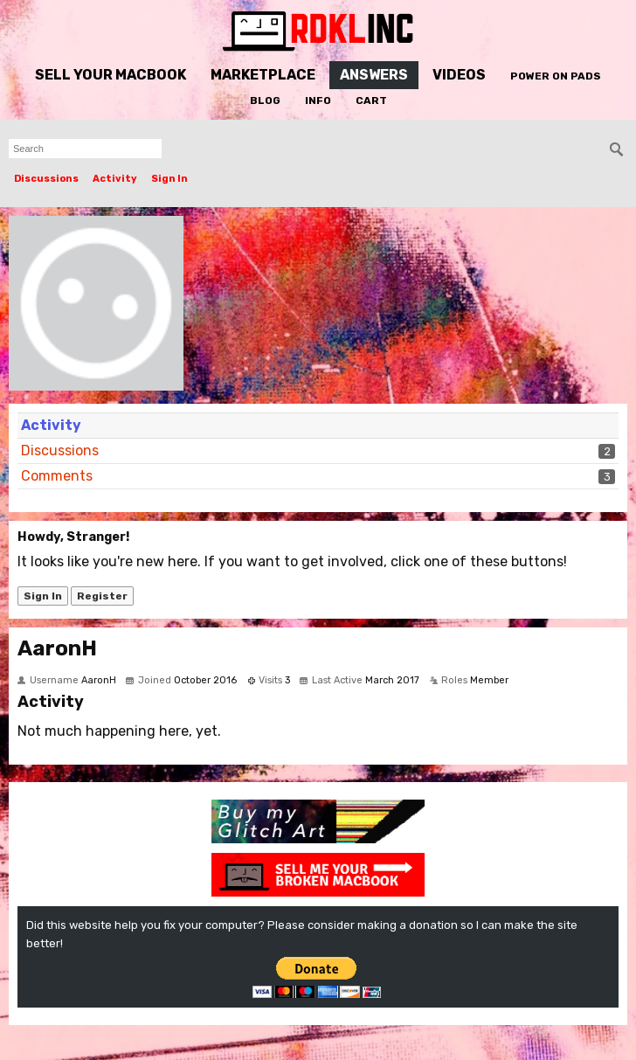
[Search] (617, 149)
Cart (371, 100)
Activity (115, 178)
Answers (374, 74)
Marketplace (263, 74)
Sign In (169, 178)
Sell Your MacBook (110, 74)
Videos (459, 74)
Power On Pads (555, 76)
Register (102, 596)
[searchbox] (85, 148)
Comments (57, 476)
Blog (265, 100)
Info (318, 100)
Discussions (46, 178)
